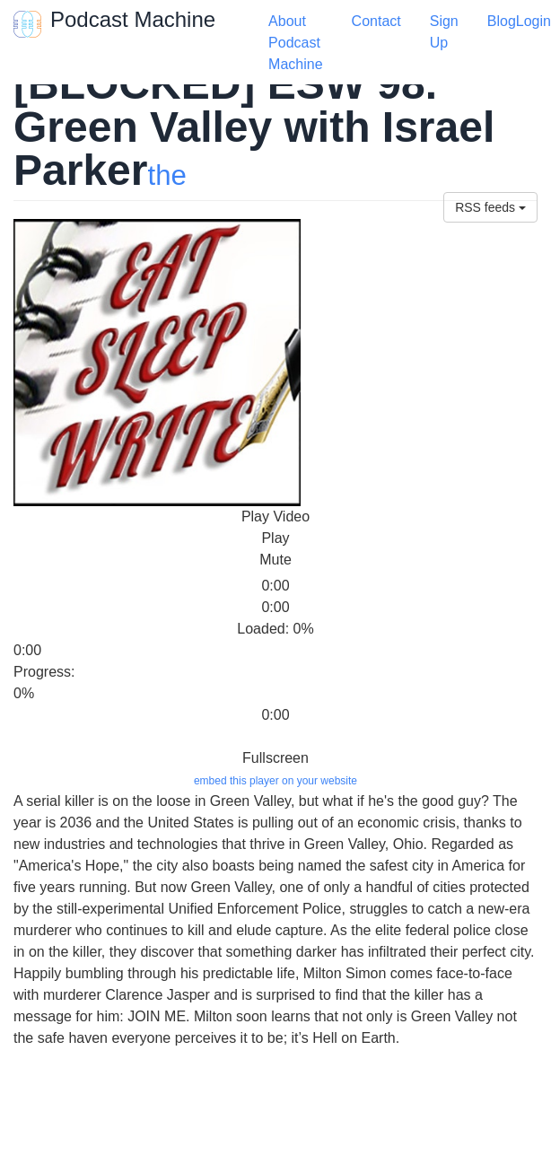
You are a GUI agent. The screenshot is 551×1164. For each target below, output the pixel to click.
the (166, 175)
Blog (501, 21)
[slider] (49, 573)
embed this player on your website (275, 781)
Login (533, 21)
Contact (376, 21)
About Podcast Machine (295, 42)
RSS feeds (490, 207)
